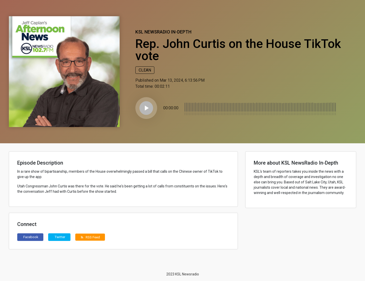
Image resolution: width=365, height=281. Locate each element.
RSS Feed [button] (90, 237)
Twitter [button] (59, 237)
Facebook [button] (30, 237)
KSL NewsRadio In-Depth (163, 31)
